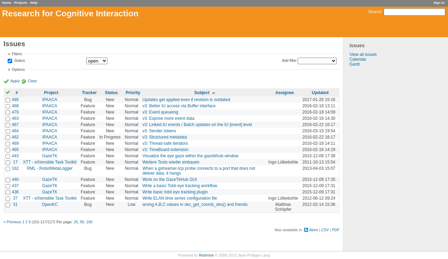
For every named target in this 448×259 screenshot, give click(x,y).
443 (15, 155)
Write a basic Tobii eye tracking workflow (180, 185)
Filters (17, 54)
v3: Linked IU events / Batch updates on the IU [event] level (197, 124)
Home (6, 3)
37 (15, 198)
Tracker (89, 92)
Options (18, 69)
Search (374, 11)
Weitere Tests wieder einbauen (171, 162)
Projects (20, 3)
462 (15, 137)
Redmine (206, 255)
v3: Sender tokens (159, 130)
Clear (32, 81)
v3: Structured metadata (165, 137)
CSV (325, 230)
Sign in (439, 3)
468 (15, 105)
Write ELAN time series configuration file (180, 198)
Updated (320, 92)
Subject (201, 92)
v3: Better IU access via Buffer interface (179, 105)
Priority (133, 92)
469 (15, 143)
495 (15, 99)
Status (19, 61)
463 (15, 118)
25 (76, 222)
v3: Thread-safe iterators (165, 143)
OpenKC (50, 204)
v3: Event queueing (160, 112)
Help (34, 3)
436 (15, 192)
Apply (15, 81)
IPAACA (49, 99)
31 (15, 204)
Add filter (289, 60)
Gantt (355, 64)
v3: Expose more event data (168, 118)
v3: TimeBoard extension (166, 149)
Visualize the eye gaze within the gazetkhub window (191, 155)
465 (15, 149)
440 (15, 179)
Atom (313, 230)
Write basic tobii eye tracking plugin (175, 192)
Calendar (358, 59)
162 (15, 168)
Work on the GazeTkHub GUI (170, 179)
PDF (335, 230)
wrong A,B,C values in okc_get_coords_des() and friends (195, 204)
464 (15, 130)
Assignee (284, 92)
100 (89, 222)
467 (15, 124)
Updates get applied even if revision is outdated (186, 99)
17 (15, 162)
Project (51, 92)
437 (15, 185)
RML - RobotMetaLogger (50, 168)
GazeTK (49, 155)
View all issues (363, 54)
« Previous (12, 222)
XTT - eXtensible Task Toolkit (50, 162)
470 (15, 112)
